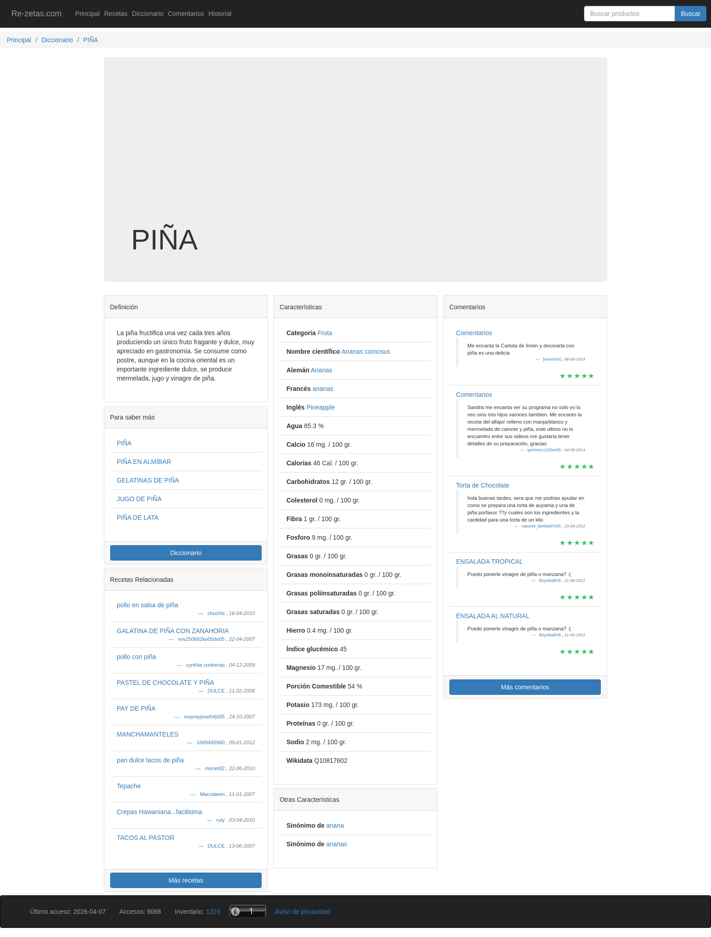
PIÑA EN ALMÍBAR (144, 461)
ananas (322, 388)
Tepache (129, 786)
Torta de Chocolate (483, 485)
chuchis (217, 613)
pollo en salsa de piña (147, 605)
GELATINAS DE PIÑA (148, 480)
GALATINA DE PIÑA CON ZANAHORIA (173, 630)
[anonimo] (552, 359)
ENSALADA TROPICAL (489, 561)
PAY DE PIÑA (136, 708)
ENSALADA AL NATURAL (493, 616)
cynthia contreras (206, 665)
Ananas (321, 370)
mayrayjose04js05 (205, 716)
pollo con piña (136, 656)
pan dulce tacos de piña (150, 760)
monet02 (215, 768)
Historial (220, 13)
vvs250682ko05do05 (202, 639)
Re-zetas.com (36, 13)
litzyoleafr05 (550, 580)
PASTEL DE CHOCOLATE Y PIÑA (165, 682)
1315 (213, 911)
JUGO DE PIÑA (139, 499)
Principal (87, 13)
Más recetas (186, 880)
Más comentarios (525, 687)
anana (335, 825)
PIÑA (124, 443)
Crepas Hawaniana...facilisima (159, 811)
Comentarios (186, 13)
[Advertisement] (355, 151)
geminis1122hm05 (544, 450)
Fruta (324, 333)
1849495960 (211, 742)
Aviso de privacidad (302, 911)
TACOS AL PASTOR (146, 837)
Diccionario (147, 13)
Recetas (115, 13)
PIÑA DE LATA (138, 517)
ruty (221, 820)
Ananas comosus (365, 351)
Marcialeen (213, 794)
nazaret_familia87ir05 (542, 526)
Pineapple (321, 407)
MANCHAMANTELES (148, 734)
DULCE (217, 690)
